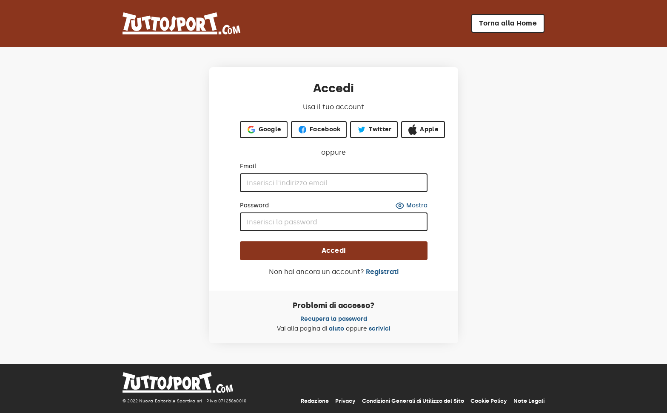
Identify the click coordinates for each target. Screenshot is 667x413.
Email (248, 166)
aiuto (336, 328)
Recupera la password (333, 318)
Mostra (412, 206)
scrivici (380, 328)
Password (254, 205)
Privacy (345, 401)
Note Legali (528, 401)
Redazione (315, 401)
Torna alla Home (508, 23)
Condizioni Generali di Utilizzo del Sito (413, 401)
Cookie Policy (488, 401)
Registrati (382, 272)
